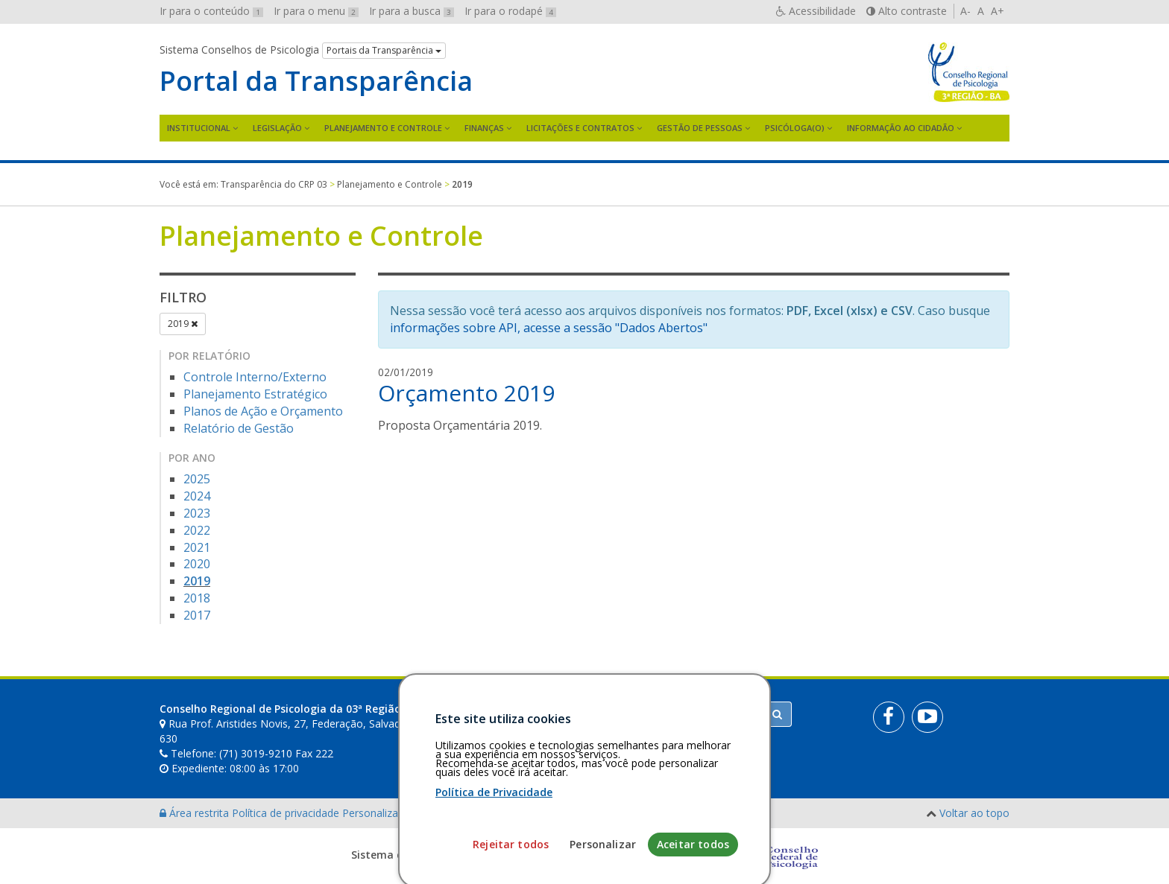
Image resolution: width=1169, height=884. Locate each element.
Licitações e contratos (580, 127)
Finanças (484, 127)
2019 (183, 323)
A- (965, 11)
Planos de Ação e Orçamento (263, 411)
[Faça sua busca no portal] (643, 714)
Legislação (277, 127)
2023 (196, 513)
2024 (196, 496)
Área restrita (196, 813)
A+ (997, 11)
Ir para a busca (411, 11)
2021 (196, 547)
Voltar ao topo (974, 813)
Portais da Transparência (384, 50)
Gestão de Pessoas (700, 127)
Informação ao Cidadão (900, 127)
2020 (196, 564)
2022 (196, 530)
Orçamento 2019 (466, 393)
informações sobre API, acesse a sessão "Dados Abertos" (549, 327)
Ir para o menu (316, 11)
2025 (196, 479)
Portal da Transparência (316, 81)
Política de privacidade (287, 813)
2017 (196, 615)
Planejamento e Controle (383, 127)
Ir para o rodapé (510, 11)
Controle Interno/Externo (255, 377)
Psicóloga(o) (795, 127)
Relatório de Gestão (238, 428)
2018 (196, 598)
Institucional (198, 127)
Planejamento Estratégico (255, 394)
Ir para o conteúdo (211, 11)
